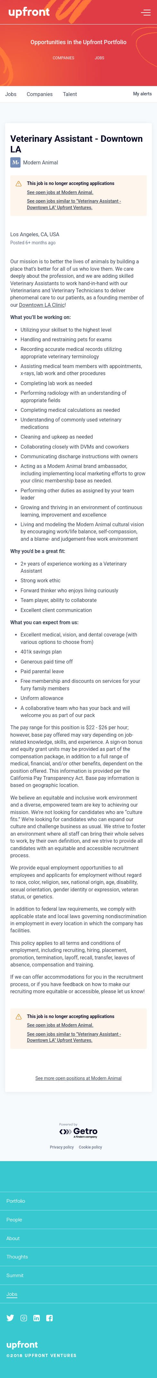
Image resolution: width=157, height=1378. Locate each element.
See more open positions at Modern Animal (78, 1078)
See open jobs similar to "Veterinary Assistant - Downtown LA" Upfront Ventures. (74, 204)
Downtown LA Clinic (42, 305)
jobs (10, 94)
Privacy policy (62, 1147)
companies (40, 94)
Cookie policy (90, 1147)
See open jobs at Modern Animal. (60, 192)
